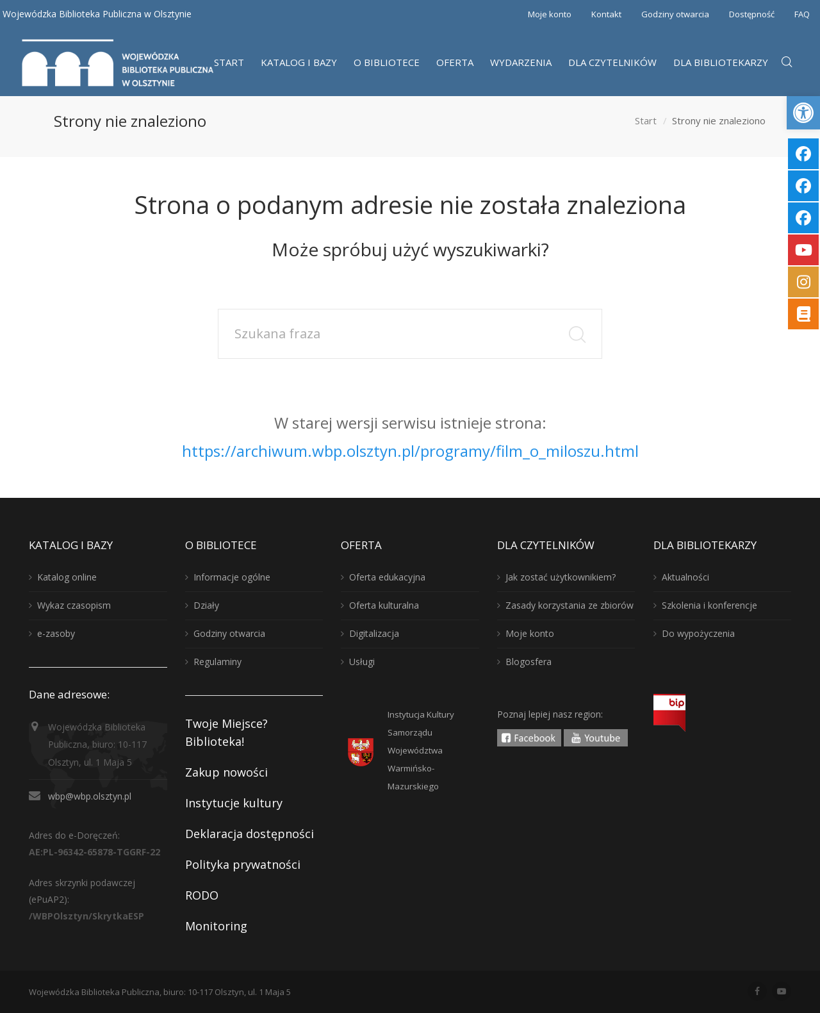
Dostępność (752, 14)
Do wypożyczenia (698, 633)
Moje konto (549, 14)
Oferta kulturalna (384, 605)
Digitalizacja (374, 633)
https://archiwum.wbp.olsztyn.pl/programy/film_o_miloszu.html (410, 450)
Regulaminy (217, 661)
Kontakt (606, 14)
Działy (206, 605)
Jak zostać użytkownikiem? (560, 577)
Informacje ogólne (231, 577)
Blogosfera (528, 661)
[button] (803, 112)
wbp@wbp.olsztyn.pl (89, 796)
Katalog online (67, 577)
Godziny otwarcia (675, 14)
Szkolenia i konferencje (709, 605)
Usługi (362, 661)
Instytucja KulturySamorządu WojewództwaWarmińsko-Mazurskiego (421, 750)
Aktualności (685, 577)
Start (646, 121)
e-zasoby (56, 633)
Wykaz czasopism (74, 605)
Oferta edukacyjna (387, 577)
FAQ (802, 14)
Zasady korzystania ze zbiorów (569, 605)
